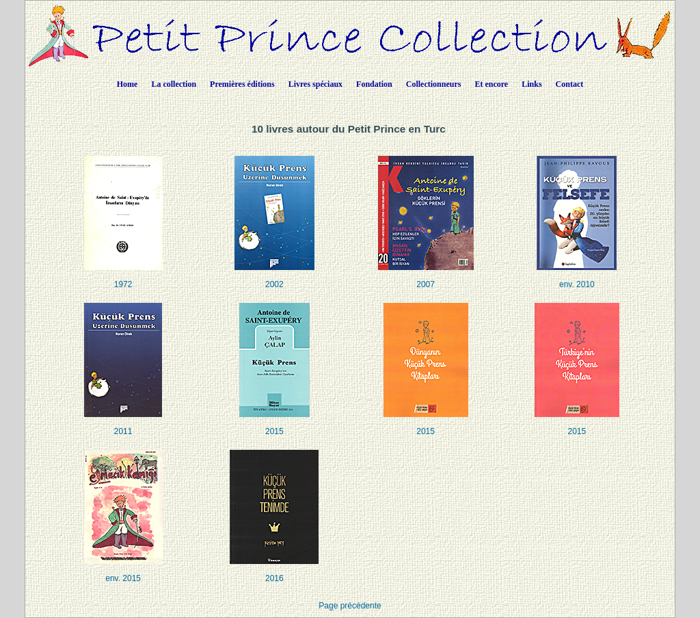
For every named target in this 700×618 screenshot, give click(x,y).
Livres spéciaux (315, 84)
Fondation (374, 84)
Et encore (491, 84)
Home (127, 84)
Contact (570, 84)
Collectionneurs (433, 84)
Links (531, 84)
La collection (173, 84)
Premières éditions (242, 84)
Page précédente (350, 605)
